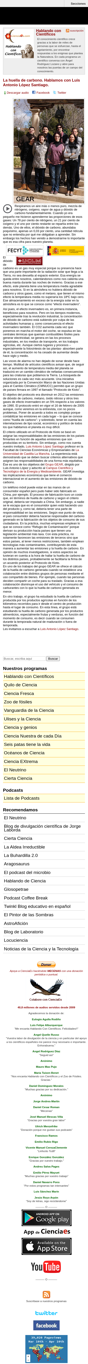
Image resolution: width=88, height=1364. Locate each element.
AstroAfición (16, 923)
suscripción (77, 30)
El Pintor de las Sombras (29, 914)
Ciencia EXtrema (21, 761)
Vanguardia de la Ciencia (29, 710)
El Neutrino (15, 769)
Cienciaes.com (30, 18)
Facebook (43, 92)
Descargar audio (18, 92)
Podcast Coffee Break (26, 897)
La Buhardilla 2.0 (21, 855)
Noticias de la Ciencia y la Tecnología (41, 948)
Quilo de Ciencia (20, 684)
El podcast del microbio (27, 872)
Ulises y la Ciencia (22, 718)
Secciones (78, 3)
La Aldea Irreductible (24, 847)
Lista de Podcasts (21, 798)
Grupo (54, 464)
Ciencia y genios (20, 727)
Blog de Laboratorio (23, 931)
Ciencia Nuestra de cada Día (32, 736)
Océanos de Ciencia (24, 752)
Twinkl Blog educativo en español (37, 906)
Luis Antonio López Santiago (45, 446)
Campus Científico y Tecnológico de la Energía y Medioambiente (38, 469)
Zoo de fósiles (18, 701)
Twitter (61, 92)
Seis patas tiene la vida (27, 744)
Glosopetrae (16, 889)
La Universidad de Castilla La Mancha (41, 451)
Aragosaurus (17, 863)
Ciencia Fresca (19, 693)
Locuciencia (16, 940)
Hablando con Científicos (48, 32)
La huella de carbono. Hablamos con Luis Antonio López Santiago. (41, 82)
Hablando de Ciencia (25, 880)
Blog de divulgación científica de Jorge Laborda (42, 828)
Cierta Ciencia (18, 778)
